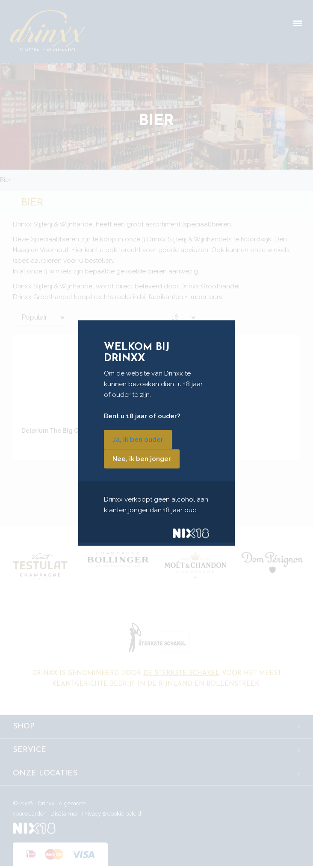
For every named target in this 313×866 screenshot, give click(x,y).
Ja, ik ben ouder (137, 439)
